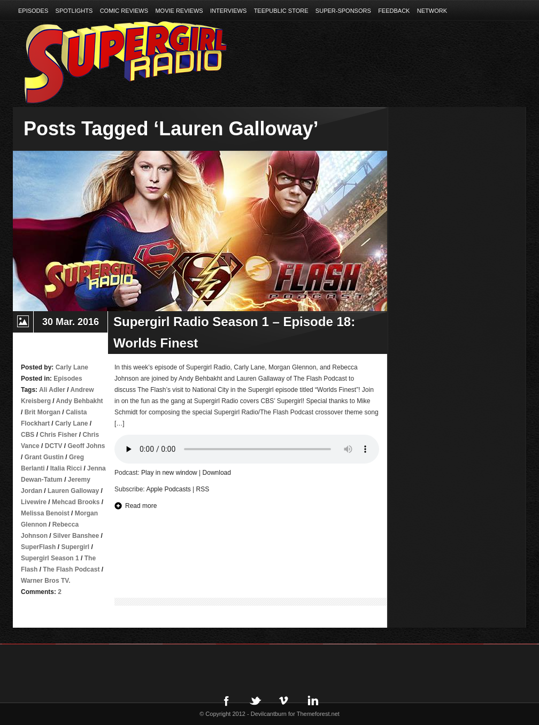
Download (217, 472)
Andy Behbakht (79, 401)
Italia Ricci (66, 468)
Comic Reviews (124, 10)
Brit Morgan (42, 412)
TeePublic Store (281, 10)
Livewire (34, 502)
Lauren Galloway (73, 491)
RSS (203, 489)
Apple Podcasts (168, 489)
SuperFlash (38, 547)
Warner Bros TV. (45, 580)
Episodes (33, 10)
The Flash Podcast (71, 569)
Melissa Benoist (45, 513)
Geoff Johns (86, 446)
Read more (141, 506)
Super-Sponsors (343, 10)
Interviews (228, 10)
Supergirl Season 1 (50, 558)
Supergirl (75, 547)
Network (432, 10)
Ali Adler (52, 390)
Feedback (394, 10)
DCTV (54, 446)
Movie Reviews (179, 10)
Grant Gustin (44, 457)
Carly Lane (71, 423)
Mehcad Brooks (75, 502)
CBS (27, 434)
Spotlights (74, 10)
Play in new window (169, 472)
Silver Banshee (76, 535)
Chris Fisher (58, 434)
